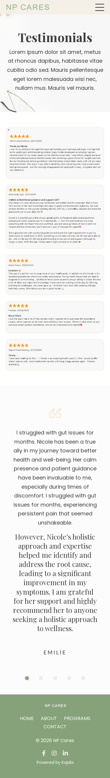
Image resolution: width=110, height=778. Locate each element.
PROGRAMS (77, 718)
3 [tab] (55, 678)
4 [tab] (69, 678)
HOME (27, 718)
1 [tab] (27, 678)
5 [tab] (83, 678)
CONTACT (55, 726)
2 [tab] (41, 678)
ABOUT (49, 718)
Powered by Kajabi (55, 762)
